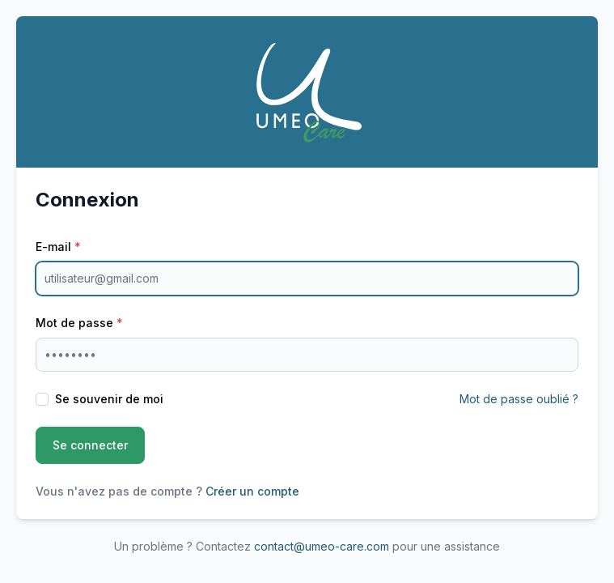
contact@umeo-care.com (321, 546)
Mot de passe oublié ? (518, 399)
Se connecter (90, 445)
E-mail (58, 246)
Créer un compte (252, 491)
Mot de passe (79, 323)
